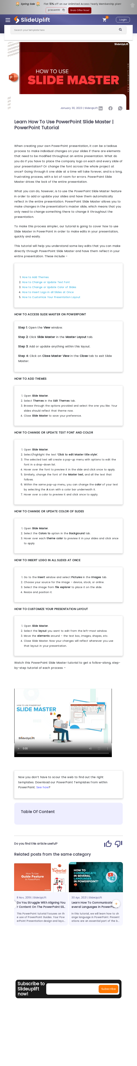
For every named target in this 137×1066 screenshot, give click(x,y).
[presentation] (14, 904)
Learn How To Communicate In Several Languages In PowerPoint (95, 905)
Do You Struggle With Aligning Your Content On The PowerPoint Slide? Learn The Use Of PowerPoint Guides (41, 909)
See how (42, 787)
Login (123, 19)
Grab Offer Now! (80, 10)
